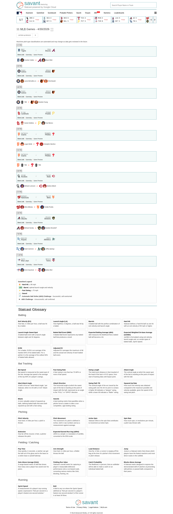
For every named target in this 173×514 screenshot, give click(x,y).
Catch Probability (95, 462)
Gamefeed (40, 13)
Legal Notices (94, 507)
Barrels (91, 321)
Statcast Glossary (32, 309)
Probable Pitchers (66, 13)
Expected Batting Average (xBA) (101, 332)
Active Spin (93, 418)
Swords (56, 399)
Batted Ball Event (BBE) (62, 332)
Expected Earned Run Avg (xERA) (66, 432)
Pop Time (21, 449)
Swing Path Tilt (94, 383)
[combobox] (133, 5)
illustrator (29, 13)
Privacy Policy (82, 507)
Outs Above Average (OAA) (28, 462)
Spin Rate (127, 418)
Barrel (26, 287)
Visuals (87, 13)
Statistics (107, 13)
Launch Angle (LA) (60, 321)
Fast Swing (26, 290)
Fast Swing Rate (59, 370)
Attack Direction (59, 383)
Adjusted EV (58, 348)
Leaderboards (119, 13)
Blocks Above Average (132, 462)
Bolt (54, 486)
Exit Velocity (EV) (24, 321)
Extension (22, 432)
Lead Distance (94, 449)
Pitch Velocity (23, 418)
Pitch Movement (59, 418)
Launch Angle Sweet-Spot (28, 332)
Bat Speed (22, 370)
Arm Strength (58, 449)
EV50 (20, 348)
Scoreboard (52, 13)
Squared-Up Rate (130, 383)
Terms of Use (70, 507)
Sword (24, 293)
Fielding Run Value (60, 462)
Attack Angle (129, 370)
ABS (97, 13)
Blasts (20, 399)
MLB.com (104, 507)
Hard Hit (25, 284)
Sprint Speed (23, 486)
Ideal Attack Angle (25, 383)
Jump (126, 449)
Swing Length (94, 370)
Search (78, 13)
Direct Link (21, 55)
